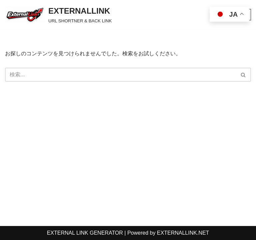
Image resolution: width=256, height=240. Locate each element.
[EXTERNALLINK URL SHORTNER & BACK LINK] (58, 15)
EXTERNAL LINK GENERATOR (85, 233)
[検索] (120, 75)
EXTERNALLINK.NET (183, 233)
